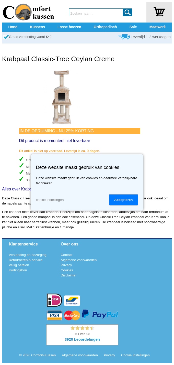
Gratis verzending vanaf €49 (30, 37)
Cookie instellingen (135, 355)
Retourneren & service (26, 260)
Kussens (37, 27)
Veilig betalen (19, 265)
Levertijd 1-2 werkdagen (151, 37)
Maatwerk (157, 27)
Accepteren (123, 200)
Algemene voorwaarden (79, 260)
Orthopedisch (105, 27)
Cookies (67, 270)
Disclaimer (69, 275)
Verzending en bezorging (27, 255)
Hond (13, 27)
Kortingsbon (18, 270)
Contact (67, 255)
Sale (133, 27)
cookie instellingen (50, 200)
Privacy (66, 265)
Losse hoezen (69, 27)
